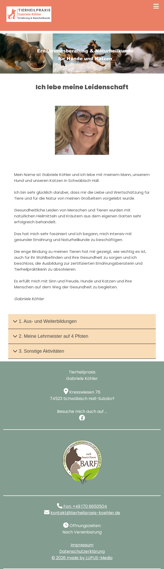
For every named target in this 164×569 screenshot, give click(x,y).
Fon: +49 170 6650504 (82, 506)
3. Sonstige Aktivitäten (38, 351)
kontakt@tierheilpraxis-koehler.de (85, 513)
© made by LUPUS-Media (82, 558)
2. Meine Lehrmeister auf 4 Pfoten (50, 336)
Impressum (82, 545)
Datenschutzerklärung (82, 551)
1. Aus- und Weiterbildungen (45, 321)
